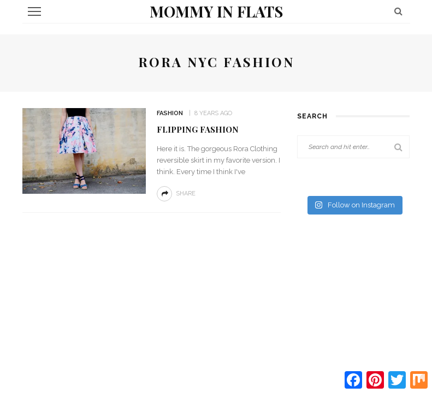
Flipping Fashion (198, 129)
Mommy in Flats (216, 11)
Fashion (170, 113)
